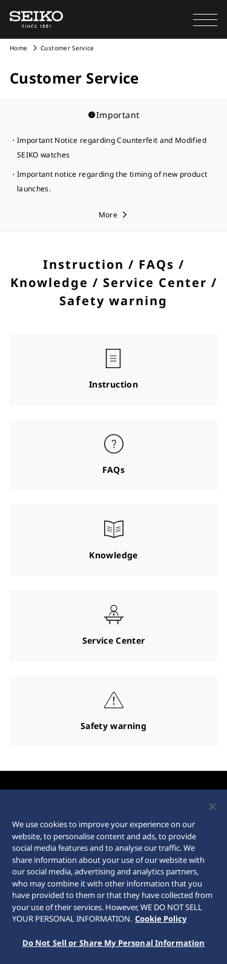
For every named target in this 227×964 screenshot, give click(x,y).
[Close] (212, 817)
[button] (205, 19)
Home (18, 48)
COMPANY (29, 799)
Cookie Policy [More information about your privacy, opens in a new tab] (160, 928)
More (108, 215)
